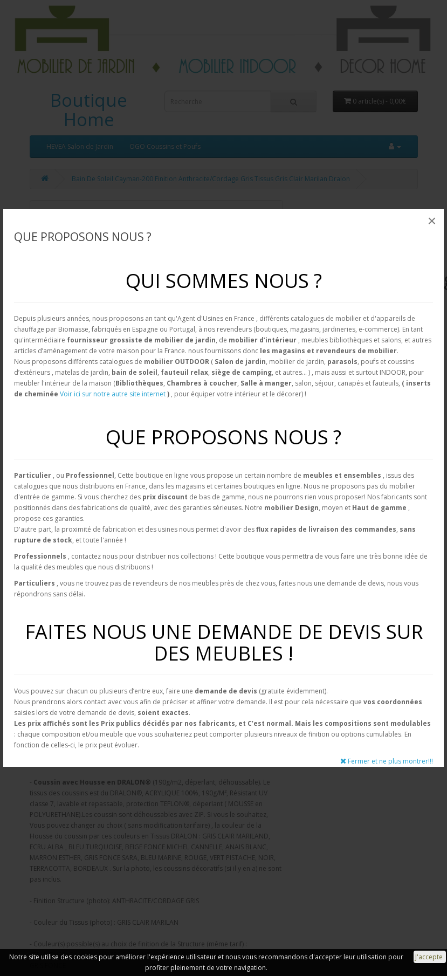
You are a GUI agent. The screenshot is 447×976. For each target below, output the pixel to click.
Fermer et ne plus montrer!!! (386, 761)
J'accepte (429, 956)
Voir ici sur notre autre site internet (113, 393)
